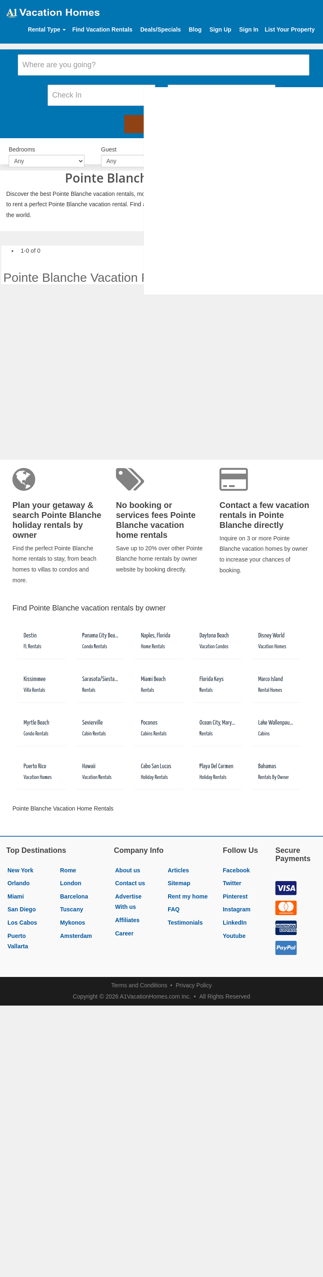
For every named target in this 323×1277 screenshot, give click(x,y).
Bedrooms (22, 141)
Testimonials (185, 913)
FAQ (174, 900)
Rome (68, 861)
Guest (108, 141)
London (70, 874)
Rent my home (187, 887)
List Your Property (290, 29)
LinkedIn (235, 913)
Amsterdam (76, 926)
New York (20, 861)
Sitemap (179, 874)
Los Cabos (22, 913)
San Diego (21, 900)
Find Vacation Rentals (102, 29)
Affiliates (127, 911)
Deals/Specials (160, 29)
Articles (178, 861)
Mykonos (72, 913)
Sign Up (220, 29)
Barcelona (74, 887)
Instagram (237, 900)
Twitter (232, 874)
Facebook (236, 861)
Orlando (18, 874)
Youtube (234, 926)
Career (124, 924)
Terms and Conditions (139, 976)
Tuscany (71, 900)
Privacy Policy (194, 976)
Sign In (248, 29)
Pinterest (235, 887)
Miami (15, 887)
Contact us (130, 874)
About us (127, 861)
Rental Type (47, 29)
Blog (195, 29)
